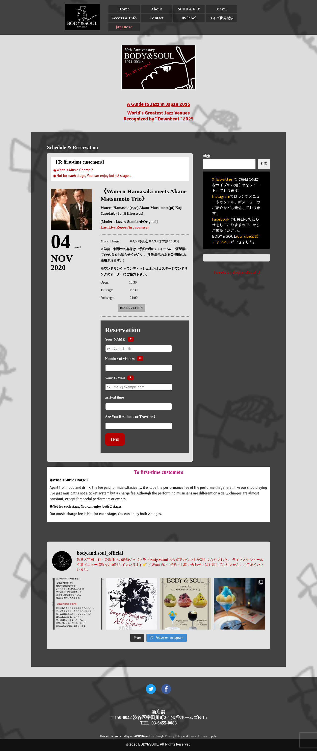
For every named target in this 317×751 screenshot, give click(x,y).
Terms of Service (198, 736)
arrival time (114, 397)
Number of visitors (120, 359)
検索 (207, 156)
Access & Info (124, 17)
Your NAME (115, 339)
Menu (221, 8)
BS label (189, 17)
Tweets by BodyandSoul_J (236, 272)
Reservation (131, 308)
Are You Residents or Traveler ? (130, 417)
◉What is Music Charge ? (73, 170)
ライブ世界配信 (221, 17)
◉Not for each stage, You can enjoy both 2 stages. (92, 175)
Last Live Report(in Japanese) (125, 227)
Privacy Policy (174, 736)
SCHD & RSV (189, 8)
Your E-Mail (115, 378)
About (156, 8)
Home (124, 8)
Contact (156, 17)
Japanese (124, 26)
